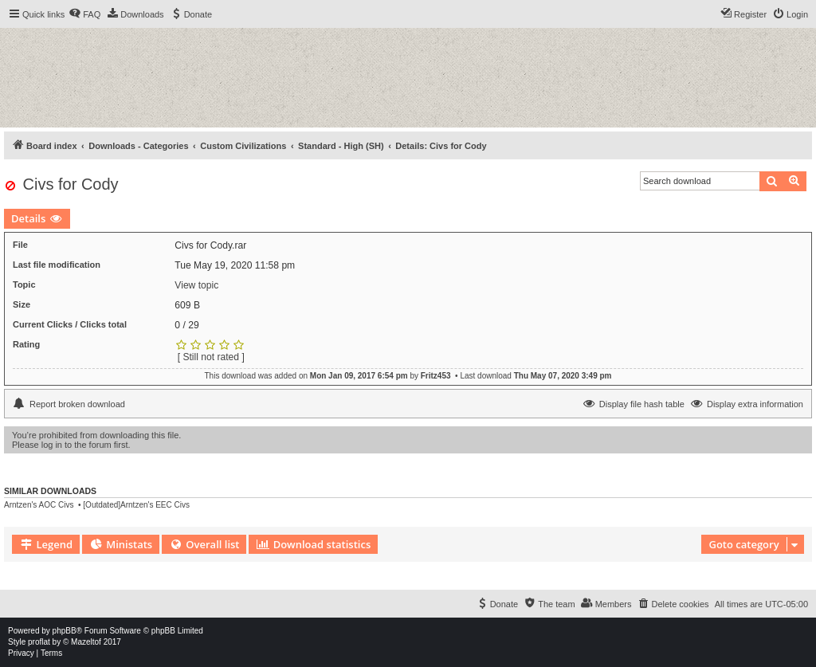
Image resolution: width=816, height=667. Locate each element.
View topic (196, 285)
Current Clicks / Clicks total (70, 324)
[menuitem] (84, 14)
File (20, 244)
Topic (24, 284)
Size (21, 304)
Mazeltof (86, 642)
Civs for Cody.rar (210, 245)
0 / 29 (186, 325)
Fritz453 (436, 375)
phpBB (64, 630)
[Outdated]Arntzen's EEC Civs (136, 504)
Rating (26, 344)
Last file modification (56, 264)
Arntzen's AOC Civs (39, 504)
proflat (39, 642)
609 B (187, 305)
